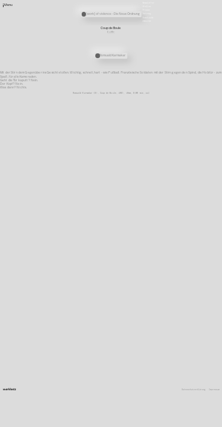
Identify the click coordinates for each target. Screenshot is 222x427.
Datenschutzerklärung (193, 390)
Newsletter (149, 2)
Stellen (147, 6)
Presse (146, 10)
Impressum (214, 390)
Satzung (147, 13)
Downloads (148, 17)
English (147, 21)
